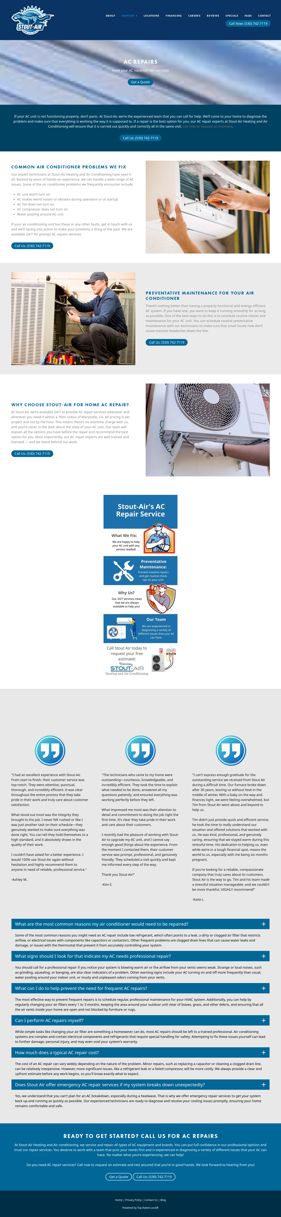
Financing (174, 15)
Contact (264, 15)
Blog (163, 1200)
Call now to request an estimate (207, 126)
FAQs (248, 15)
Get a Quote (140, 82)
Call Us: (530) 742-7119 (140, 138)
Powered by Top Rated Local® (140, 1207)
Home (119, 1200)
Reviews (213, 15)
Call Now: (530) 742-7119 (248, 23)
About (110, 15)
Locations (152, 15)
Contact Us (151, 1200)
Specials (232, 15)
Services (129, 15)
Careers (194, 15)
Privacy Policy (133, 1200)
